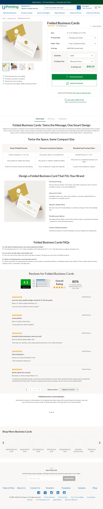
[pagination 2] (39, 389)
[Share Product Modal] (95, 26)
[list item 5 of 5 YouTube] (64, 492)
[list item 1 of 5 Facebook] (38, 492)
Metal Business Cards (51, 450)
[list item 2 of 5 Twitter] (45, 493)
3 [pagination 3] (34, 390)
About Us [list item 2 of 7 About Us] (21, 488)
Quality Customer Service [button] (29, 8)
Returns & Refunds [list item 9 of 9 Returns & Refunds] (71, 500)
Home (4, 18)
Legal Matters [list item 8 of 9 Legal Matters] (57, 500)
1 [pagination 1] (26, 390)
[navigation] (87, 8)
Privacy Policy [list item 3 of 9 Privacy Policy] (63, 497)
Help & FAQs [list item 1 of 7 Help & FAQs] (8, 488)
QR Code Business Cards (38, 450)
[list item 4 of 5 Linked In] (58, 492)
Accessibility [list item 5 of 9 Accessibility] (91, 497)
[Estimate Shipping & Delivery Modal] (76, 103)
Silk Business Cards (92, 450)
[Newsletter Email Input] (45, 478)
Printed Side (55, 38)
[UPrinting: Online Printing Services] (10, 7)
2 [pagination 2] (30, 390)
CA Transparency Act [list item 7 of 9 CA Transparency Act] (43, 500)
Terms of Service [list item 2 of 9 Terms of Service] (49, 497)
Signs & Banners (60, 13)
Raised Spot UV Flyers (25, 450)
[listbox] (82, 38)
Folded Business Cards (63, 23)
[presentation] (3, 442)
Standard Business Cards (11, 450)
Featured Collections (93, 13)
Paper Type (55, 43)
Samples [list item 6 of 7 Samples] (81, 488)
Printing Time (59, 61)
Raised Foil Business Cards (78, 450)
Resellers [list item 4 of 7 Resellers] (50, 488)
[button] (79, 7)
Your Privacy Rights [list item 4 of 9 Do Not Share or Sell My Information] (77, 497)
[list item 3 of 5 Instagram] (51, 492)
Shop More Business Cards (17, 431)
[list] (25, 497)
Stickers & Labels (26, 13)
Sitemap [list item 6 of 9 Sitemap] (30, 500)
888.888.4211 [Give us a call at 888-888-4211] (25, 6)
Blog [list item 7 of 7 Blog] (95, 488)
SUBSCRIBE (69, 478)
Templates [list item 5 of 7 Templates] (66, 488)
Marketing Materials (9, 13)
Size (52, 33)
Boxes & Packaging (43, 13)
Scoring (54, 48)
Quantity (57, 55)
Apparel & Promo (75, 13)
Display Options (53, 389)
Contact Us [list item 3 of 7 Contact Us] (35, 488)
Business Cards (11, 18)
